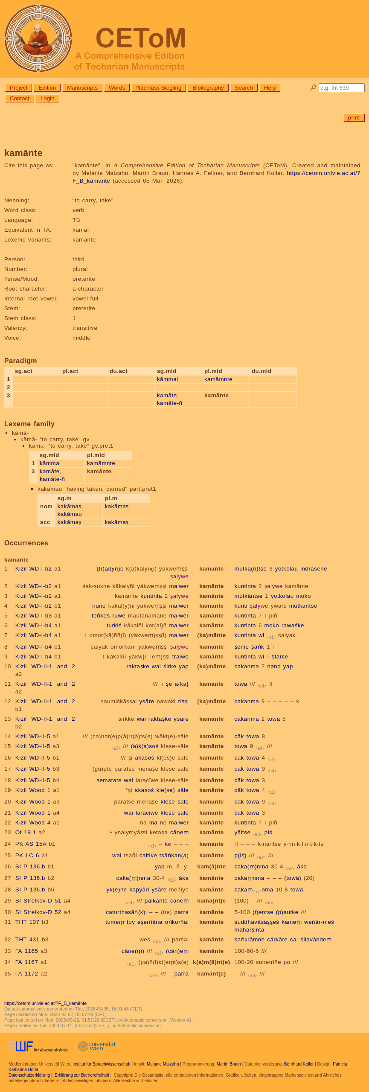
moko (303, 596)
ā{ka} (181, 684)
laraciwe (147, 813)
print (354, 117)
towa (253, 736)
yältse (243, 832)
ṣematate (109, 780)
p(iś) (241, 855)
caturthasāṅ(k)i (126, 912)
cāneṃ (179, 832)
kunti (241, 606)
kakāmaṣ (69, 506)
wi (261, 635)
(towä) (292, 878)
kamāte (167, 395)
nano (274, 666)
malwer (179, 586)
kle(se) (166, 790)
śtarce (279, 656)
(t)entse (263, 912)
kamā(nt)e (211, 900)
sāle (183, 790)
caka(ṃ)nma (252, 866)
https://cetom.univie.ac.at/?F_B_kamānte (45, 1003)
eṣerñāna (150, 922)
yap (184, 666)
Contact (19, 98)
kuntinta (245, 586)
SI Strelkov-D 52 (38, 912)
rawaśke (293, 625)
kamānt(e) (211, 973)
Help (270, 87)
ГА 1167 (26, 962)
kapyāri (139, 889)
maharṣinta (249, 929)
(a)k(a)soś (145, 746)
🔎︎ (313, 87)
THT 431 (27, 939)
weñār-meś (319, 922)
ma (153, 822)
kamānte (211, 568)
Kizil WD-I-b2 (33, 568)
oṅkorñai (177, 922)
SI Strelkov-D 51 (38, 900)
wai (156, 666)
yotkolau (286, 568)
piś (268, 832)
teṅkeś (101, 615)
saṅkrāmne (250, 939)
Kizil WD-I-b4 (33, 625)
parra (181, 912)
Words (117, 87)
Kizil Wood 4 (33, 822)
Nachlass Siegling (158, 87)
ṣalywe (179, 576)
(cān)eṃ (177, 951)
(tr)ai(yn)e (110, 568)
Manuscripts (82, 87)
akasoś (144, 757)
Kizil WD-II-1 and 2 (45, 666)
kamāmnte (218, 379)
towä (241, 684)
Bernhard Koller (299, 1064)
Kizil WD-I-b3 (33, 615)
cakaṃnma (249, 878)
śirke (170, 666)
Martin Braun (229, 1064)
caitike (148, 855)
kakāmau (70, 514)
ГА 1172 (26, 973)
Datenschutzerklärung (29, 1075)
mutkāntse (249, 596)
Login (48, 98)
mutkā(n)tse (251, 568)
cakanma (247, 666)
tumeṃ (114, 922)
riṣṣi (183, 701)
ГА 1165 (26, 951)
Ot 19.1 (25, 832)
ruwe (118, 615)
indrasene (313, 568)
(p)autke (287, 912)
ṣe (169, 684)
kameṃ (292, 922)
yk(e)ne (117, 889)
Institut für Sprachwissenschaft (102, 1064)
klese (168, 801)
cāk (239, 736)
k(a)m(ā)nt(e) (211, 962)
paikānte (156, 900)
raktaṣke (137, 666)
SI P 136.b (30, 866)
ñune (99, 606)
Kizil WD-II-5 (32, 736)
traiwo (180, 656)
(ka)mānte (211, 635)
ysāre (146, 701)
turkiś (114, 625)
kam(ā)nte (211, 866)
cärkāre (277, 939)
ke (168, 844)
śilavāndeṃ (315, 939)
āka (302, 866)
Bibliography (208, 87)
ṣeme (242, 647)
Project (18, 87)
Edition (47, 87)
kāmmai (167, 379)
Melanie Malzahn (163, 1064)
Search (244, 87)
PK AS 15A (30, 844)
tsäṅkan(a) (174, 855)
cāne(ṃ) (133, 951)
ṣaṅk (257, 647)
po (287, 962)
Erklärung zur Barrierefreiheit (82, 1075)
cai (294, 939)
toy (131, 922)
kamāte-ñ (170, 403)
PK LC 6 (27, 855)
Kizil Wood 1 (33, 790)
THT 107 (27, 922)
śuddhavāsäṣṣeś (257, 922)
